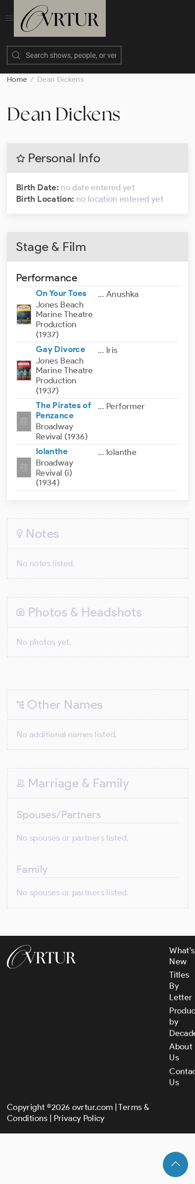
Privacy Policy (79, 1118)
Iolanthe (52, 451)
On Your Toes (61, 293)
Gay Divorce (60, 349)
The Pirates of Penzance (63, 410)
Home (17, 79)
